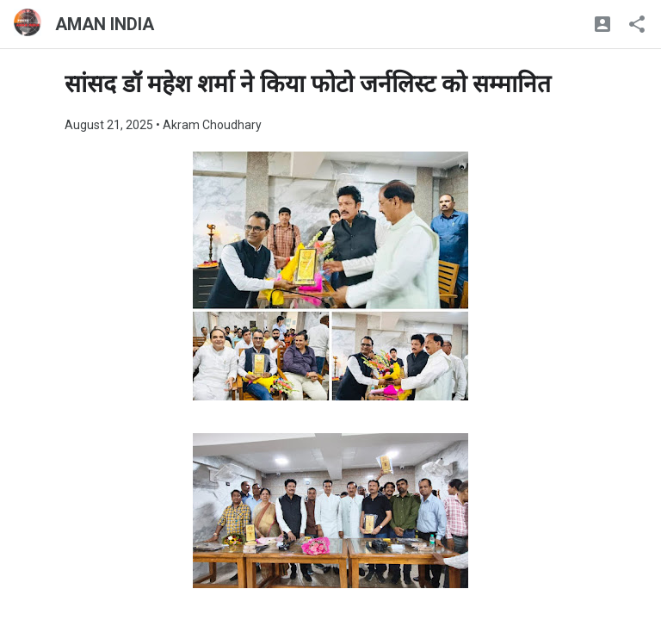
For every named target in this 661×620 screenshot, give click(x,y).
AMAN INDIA (104, 24)
